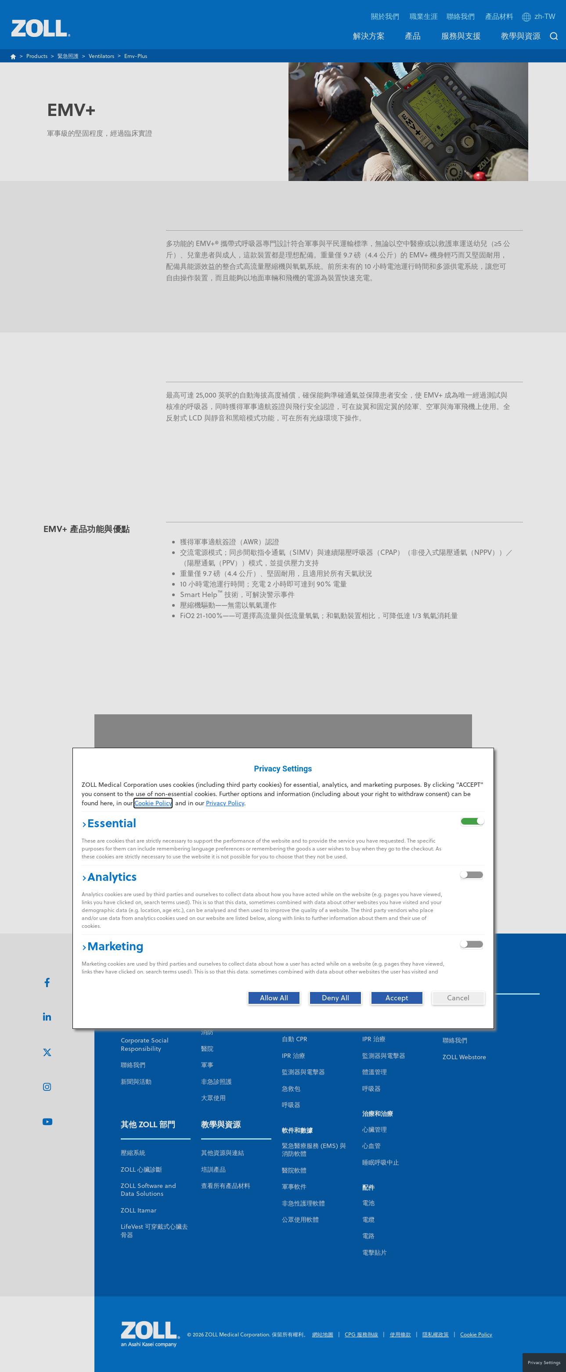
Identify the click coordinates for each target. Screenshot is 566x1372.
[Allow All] (274, 997)
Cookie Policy (153, 803)
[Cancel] (458, 997)
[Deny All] (335, 997)
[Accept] (397, 997)
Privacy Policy (225, 803)
